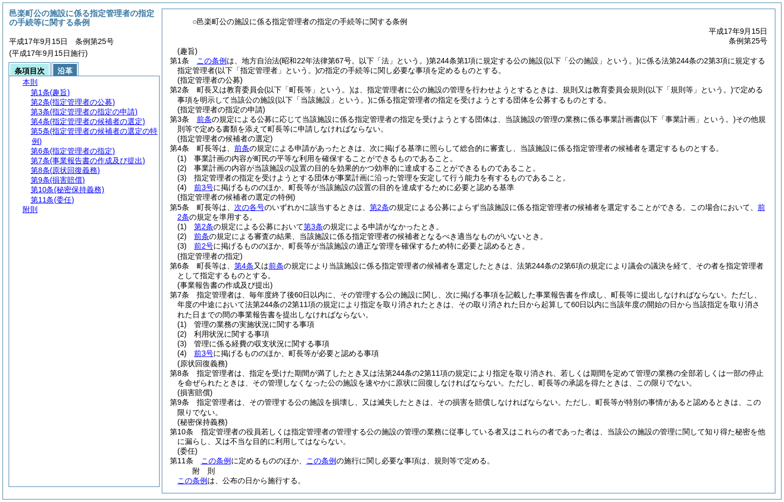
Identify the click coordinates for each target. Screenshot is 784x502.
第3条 (313, 226)
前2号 (203, 246)
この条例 (212, 60)
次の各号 (249, 207)
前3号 (203, 187)
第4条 (244, 265)
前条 (204, 119)
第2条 (379, 207)
